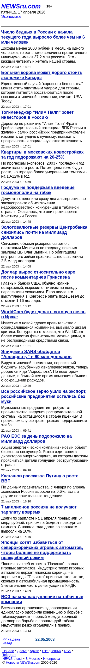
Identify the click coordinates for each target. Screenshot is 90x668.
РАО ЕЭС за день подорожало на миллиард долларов (36, 439)
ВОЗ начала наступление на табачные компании (42, 599)
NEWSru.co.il (12, 659)
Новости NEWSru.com (23, 662)
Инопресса (51, 659)
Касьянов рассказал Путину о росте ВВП (39, 478)
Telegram (9, 655)
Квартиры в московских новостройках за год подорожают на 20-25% (42, 155)
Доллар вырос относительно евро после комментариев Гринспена (38, 275)
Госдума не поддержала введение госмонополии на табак (37, 190)
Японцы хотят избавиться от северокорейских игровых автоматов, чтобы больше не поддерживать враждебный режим (42, 550)
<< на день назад (11, 641)
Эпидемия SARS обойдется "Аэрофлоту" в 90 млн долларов (36, 354)
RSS (67, 651)
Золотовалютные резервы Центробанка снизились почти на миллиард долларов (44, 232)
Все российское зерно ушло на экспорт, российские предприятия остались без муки (43, 396)
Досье (22, 651)
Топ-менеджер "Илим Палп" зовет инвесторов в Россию (37, 115)
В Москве (32, 659)
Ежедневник (51, 651)
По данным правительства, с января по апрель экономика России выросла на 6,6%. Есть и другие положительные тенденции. (43, 491)
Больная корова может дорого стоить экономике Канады (41, 75)
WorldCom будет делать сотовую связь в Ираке (43, 314)
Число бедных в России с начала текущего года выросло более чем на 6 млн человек (43, 37)
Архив (34, 651)
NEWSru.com (21, 6)
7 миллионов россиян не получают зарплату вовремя (39, 509)
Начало (8, 651)
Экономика (11, 16)
